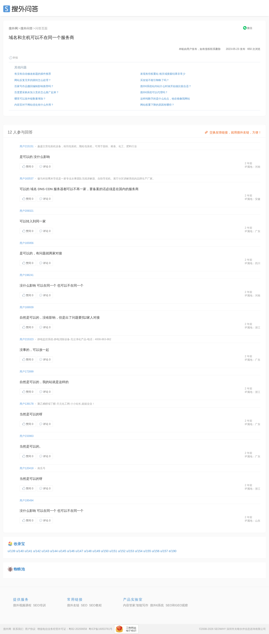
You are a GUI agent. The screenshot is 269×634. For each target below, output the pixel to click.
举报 (13, 57)
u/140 (20, 551)
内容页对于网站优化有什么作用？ (34, 104)
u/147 (80, 551)
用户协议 (30, 629)
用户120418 (27, 468)
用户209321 (27, 210)
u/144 (54, 551)
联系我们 (18, 629)
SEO (21, 9)
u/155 (147, 551)
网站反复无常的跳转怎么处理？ (32, 80)
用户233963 (27, 436)
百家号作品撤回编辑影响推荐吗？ (34, 86)
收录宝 (19, 544)
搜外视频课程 (22, 605)
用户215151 (27, 146)
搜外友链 (73, 605)
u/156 (156, 551)
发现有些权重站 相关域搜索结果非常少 (162, 73)
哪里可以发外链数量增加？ (30, 98)
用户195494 (27, 500)
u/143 (46, 551)
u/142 (37, 551)
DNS (41, 189)
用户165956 (27, 243)
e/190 (172, 551)
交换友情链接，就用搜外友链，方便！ (232, 132)
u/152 (122, 551)
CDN (49, 189)
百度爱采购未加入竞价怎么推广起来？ (36, 92)
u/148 (88, 551)
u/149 (96, 551)
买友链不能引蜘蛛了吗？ (154, 80)
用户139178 (27, 403)
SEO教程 (95, 605)
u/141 (29, 551)
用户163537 (27, 178)
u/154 (139, 551)
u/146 (71, 551)
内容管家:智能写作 (135, 605)
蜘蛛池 (19, 569)
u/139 (12, 551)
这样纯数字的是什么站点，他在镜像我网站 (165, 98)
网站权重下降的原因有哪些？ (157, 104)
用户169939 (27, 307)
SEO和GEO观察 (177, 605)
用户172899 (27, 371)
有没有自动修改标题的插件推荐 (32, 73)
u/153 (130, 551)
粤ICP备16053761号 (100, 629)
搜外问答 (26, 28)
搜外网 (13, 28)
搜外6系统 (157, 605)
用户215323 (27, 339)
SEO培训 (39, 605)
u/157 (164, 551)
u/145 (63, 551)
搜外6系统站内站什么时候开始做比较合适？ (165, 86)
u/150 (105, 551)
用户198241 (27, 275)
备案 (96, 189)
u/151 (113, 551)
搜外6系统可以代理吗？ (154, 92)
